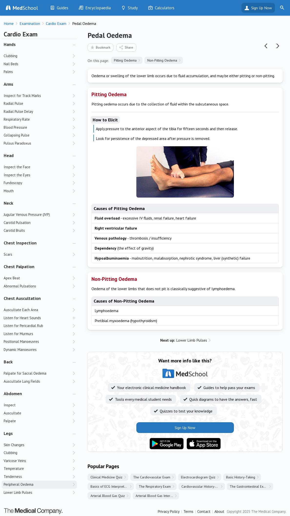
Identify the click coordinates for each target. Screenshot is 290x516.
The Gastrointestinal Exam (249, 486)
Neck (8, 203)
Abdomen (13, 393)
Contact (203, 511)
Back (8, 362)
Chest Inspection (20, 243)
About (219, 511)
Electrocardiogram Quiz (198, 477)
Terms (188, 511)
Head (9, 155)
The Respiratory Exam (155, 486)
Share (126, 47)
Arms (8, 84)
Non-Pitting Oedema (162, 60)
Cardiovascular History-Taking (203, 486)
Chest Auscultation (22, 298)
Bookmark (100, 47)
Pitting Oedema (125, 60)
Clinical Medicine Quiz (106, 477)
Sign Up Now (261, 7)
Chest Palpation (19, 266)
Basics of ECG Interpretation (110, 486)
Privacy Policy (169, 511)
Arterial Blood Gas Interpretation (157, 496)
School (25, 7)
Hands (10, 44)
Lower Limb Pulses (183, 340)
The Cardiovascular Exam (151, 477)
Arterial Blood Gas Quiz (107, 496)
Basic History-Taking (240, 477)
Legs (8, 433)
